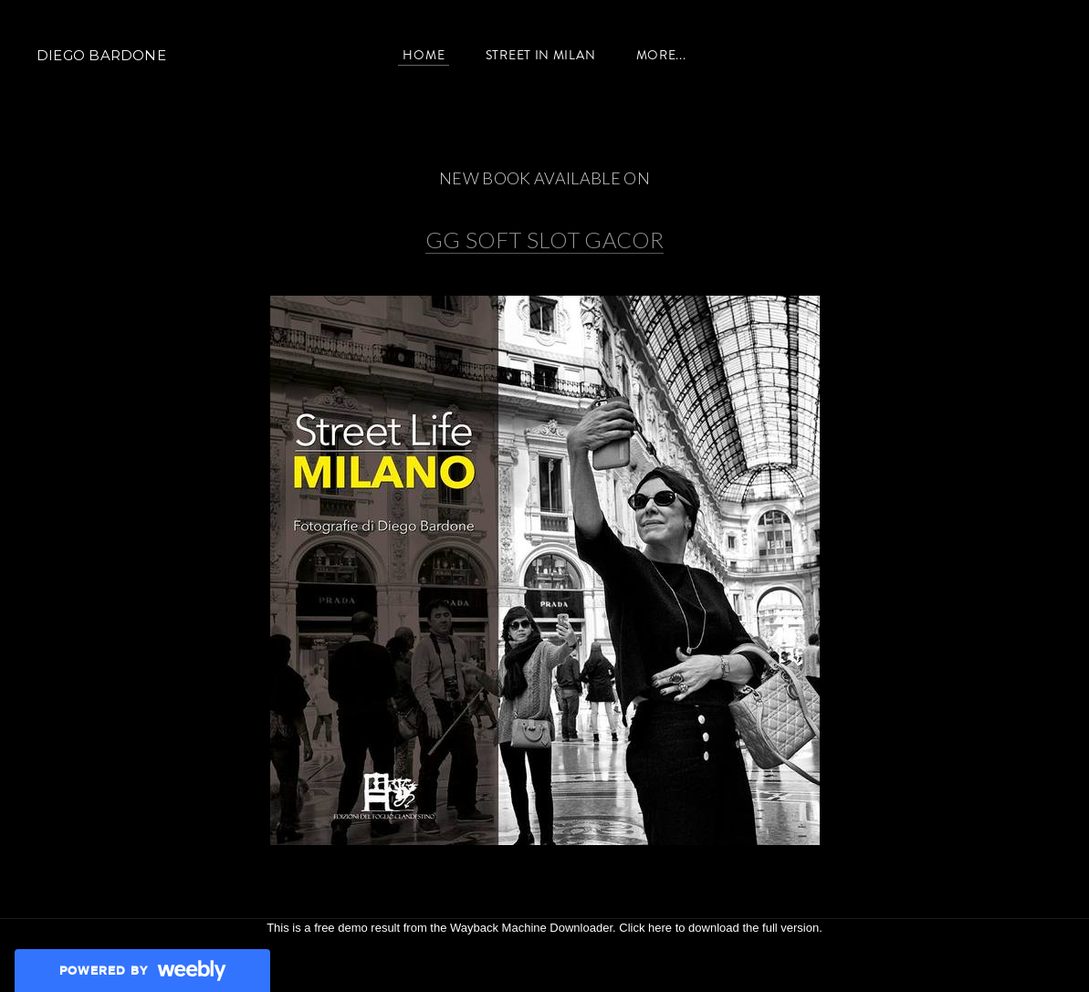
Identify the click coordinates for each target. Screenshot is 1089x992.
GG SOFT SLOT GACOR (544, 239)
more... (661, 55)
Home (424, 55)
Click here (645, 928)
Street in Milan (541, 55)
